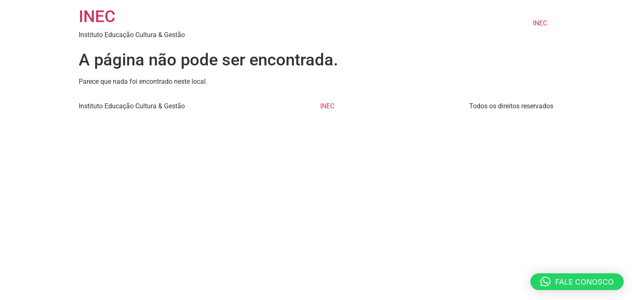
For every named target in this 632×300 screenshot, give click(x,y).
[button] (577, 281)
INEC (97, 16)
